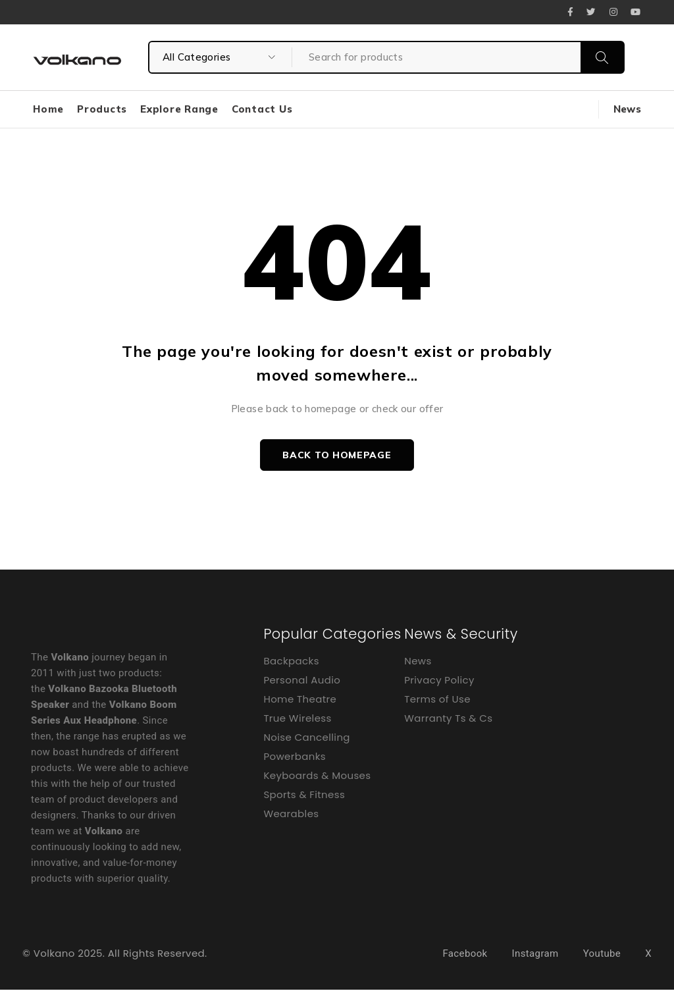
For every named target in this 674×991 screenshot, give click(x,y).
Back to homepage (336, 456)
